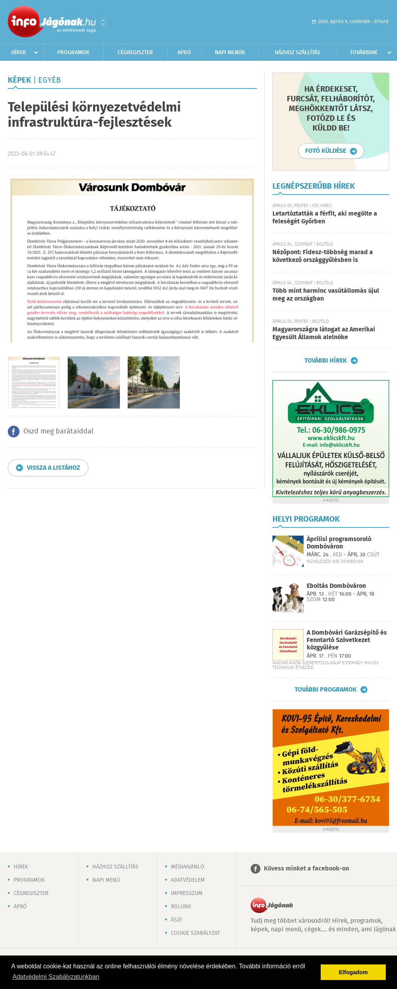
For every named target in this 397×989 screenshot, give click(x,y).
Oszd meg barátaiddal (58, 431)
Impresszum (186, 893)
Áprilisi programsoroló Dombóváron (339, 543)
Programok (73, 52)
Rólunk (181, 906)
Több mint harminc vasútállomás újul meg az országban (325, 295)
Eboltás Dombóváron (336, 586)
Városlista (103, 22)
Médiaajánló (187, 867)
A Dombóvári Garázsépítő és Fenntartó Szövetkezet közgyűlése (347, 640)
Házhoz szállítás (297, 52)
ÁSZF (177, 920)
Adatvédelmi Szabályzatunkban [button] (55, 976)
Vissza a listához (53, 468)
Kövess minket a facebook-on (306, 869)
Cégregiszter (135, 52)
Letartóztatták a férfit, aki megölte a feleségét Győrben (324, 217)
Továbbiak (364, 52)
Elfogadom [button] (353, 972)
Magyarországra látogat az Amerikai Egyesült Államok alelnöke (323, 333)
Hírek (18, 52)
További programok (326, 689)
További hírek (325, 360)
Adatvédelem (188, 880)
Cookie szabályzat (195, 933)
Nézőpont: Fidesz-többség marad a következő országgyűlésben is (322, 256)
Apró (184, 52)
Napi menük (230, 52)
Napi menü (106, 880)
